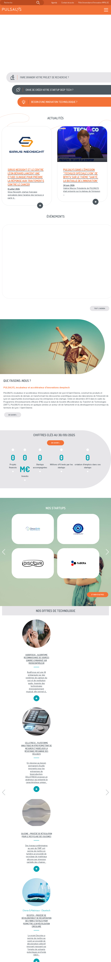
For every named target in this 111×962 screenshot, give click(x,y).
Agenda (54, 2)
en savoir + (12, 415)
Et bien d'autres (97, 595)
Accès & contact (44, 948)
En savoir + (55, 443)
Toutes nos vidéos (55, 916)
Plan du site (60, 942)
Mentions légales (59, 932)
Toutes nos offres (18, 916)
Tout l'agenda (99, 308)
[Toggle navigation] (106, 10)
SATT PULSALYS (92, 858)
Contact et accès (67, 2)
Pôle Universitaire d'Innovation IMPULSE (93, 2)
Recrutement (42, 939)
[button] (58, 77)
